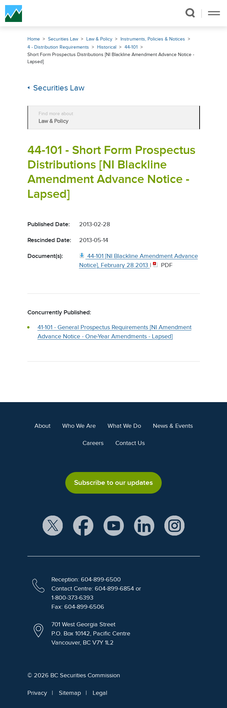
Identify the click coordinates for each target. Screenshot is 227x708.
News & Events (173, 425)
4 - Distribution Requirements (58, 47)
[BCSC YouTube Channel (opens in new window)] (113, 526)
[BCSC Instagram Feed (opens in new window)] (174, 526)
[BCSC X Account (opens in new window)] (52, 526)
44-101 (131, 47)
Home (33, 39)
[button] (190, 13)
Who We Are (79, 425)
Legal (100, 692)
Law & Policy (99, 39)
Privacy (37, 692)
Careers (93, 443)
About (42, 425)
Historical (106, 47)
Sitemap (70, 692)
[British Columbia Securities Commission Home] (13, 13)
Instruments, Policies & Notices (152, 39)
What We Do (124, 425)
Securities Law (63, 39)
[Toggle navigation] (214, 13)
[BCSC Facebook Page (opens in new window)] (83, 526)
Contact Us (130, 443)
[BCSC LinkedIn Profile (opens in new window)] (144, 526)
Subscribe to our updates (113, 482)
